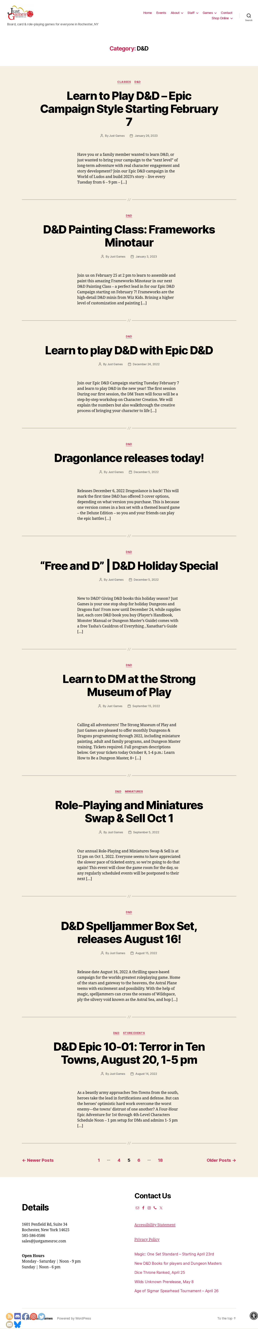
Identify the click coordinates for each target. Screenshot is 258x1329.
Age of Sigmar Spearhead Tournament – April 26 (176, 1291)
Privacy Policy (147, 1240)
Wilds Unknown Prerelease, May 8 (164, 1282)
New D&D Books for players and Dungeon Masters (178, 1264)
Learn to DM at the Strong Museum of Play (129, 685)
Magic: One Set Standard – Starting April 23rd (174, 1255)
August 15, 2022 (146, 953)
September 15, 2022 (146, 706)
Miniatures (134, 792)
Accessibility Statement (155, 1225)
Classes (124, 82)
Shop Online (220, 18)
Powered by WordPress (74, 1319)
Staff (191, 13)
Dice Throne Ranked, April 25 (159, 1273)
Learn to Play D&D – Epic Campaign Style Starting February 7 (129, 109)
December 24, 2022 (146, 365)
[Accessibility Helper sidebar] (253, 1316)
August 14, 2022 (146, 1074)
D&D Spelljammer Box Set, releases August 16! (129, 933)
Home (147, 13)
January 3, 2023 (146, 257)
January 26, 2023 (146, 136)
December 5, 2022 (146, 472)
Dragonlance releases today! (129, 458)
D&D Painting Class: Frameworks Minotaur (129, 236)
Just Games (116, 136)
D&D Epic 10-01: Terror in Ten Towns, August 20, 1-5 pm (129, 1053)
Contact (226, 13)
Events (161, 13)
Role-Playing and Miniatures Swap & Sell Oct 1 (129, 812)
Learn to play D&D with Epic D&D (129, 351)
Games (208, 13)
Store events (134, 1033)
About (175, 13)
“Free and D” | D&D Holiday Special (129, 566)
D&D (137, 82)
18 (160, 1160)
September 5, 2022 (146, 833)
